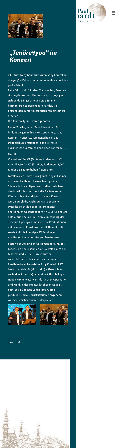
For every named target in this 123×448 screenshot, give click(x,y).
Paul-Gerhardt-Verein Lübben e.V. (99, 6)
